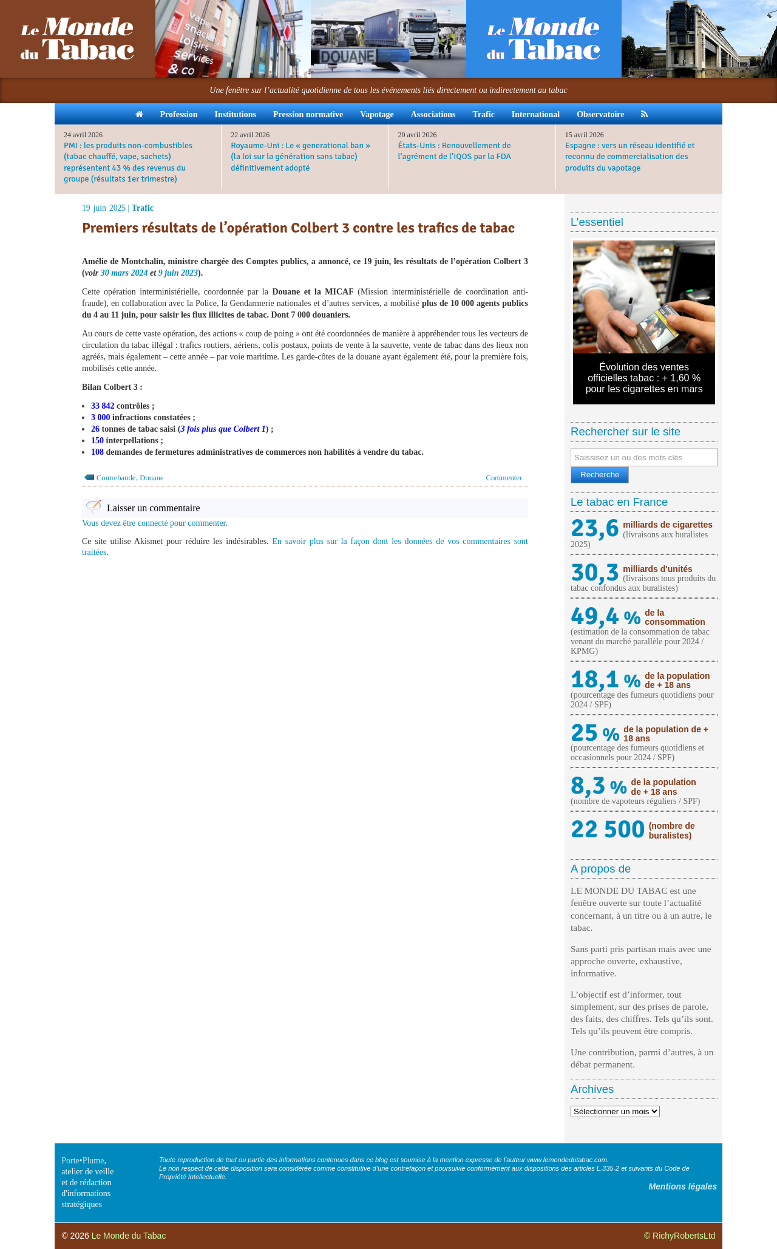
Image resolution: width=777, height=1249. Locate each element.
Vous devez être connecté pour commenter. (155, 523)
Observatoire (600, 114)
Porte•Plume (82, 1160)
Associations (433, 114)
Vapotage (377, 114)
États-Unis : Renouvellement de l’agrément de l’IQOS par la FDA (455, 151)
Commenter (504, 478)
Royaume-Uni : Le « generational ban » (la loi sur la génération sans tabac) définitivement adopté (300, 156)
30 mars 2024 (124, 272)
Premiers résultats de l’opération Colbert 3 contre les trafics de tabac (298, 228)
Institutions (235, 114)
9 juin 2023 (178, 272)
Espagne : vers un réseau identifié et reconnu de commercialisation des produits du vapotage (630, 156)
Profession (179, 114)
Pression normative (308, 114)
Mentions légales (682, 1186)
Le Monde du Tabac (129, 1235)
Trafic (484, 114)
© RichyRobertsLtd (680, 1235)
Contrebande (116, 478)
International (536, 114)
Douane (151, 478)
